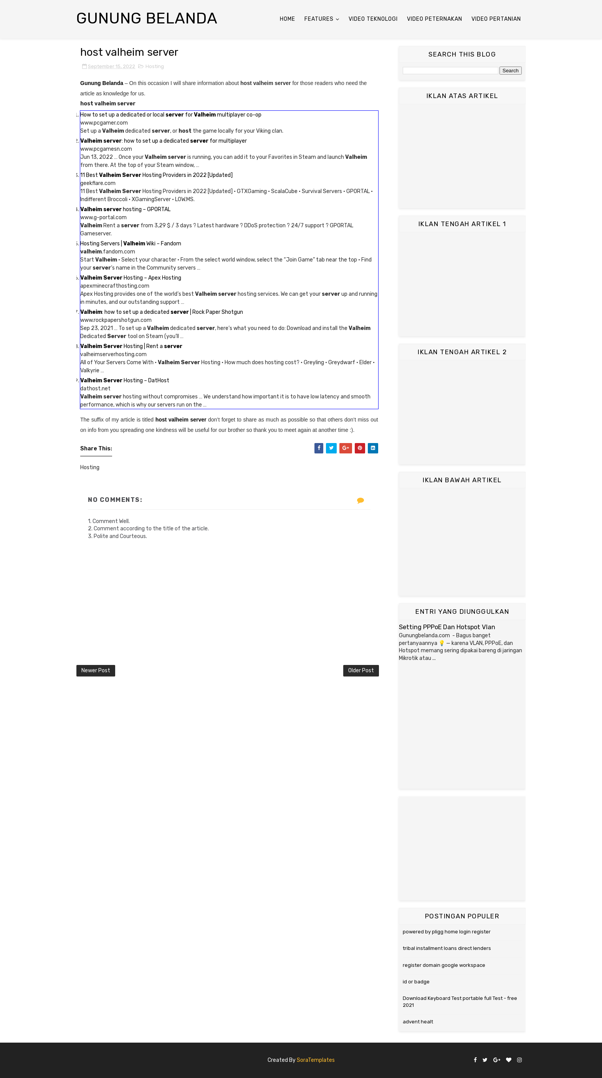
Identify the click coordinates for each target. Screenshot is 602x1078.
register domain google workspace (444, 965)
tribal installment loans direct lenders (447, 948)
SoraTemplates (316, 1060)
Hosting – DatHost (124, 380)
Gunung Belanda (147, 18)
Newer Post (95, 670)
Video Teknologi (373, 19)
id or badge (416, 982)
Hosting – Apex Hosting (130, 278)
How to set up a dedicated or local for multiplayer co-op (170, 115)
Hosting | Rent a (131, 346)
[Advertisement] (462, 156)
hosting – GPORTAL (125, 209)
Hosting (155, 66)
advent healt (418, 1022)
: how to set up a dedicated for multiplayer (163, 141)
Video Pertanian (496, 19)
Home (287, 19)
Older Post (361, 670)
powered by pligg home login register (447, 932)
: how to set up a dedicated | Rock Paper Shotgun (161, 312)
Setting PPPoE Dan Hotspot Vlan (447, 627)
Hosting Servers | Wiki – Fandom (130, 243)
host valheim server (181, 420)
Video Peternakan (434, 19)
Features (319, 19)
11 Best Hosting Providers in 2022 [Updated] (156, 175)
